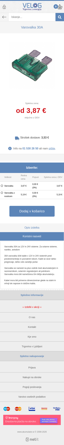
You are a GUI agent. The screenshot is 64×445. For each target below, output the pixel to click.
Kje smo (32, 336)
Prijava (4, 7)
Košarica (59, 7)
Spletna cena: (32, 103)
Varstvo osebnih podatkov (32, 396)
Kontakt (32, 327)
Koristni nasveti (32, 236)
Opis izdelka (31, 227)
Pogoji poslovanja (32, 387)
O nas (32, 317)
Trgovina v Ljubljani (32, 346)
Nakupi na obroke (32, 377)
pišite (52, 148)
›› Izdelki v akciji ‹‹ (31, 307)
